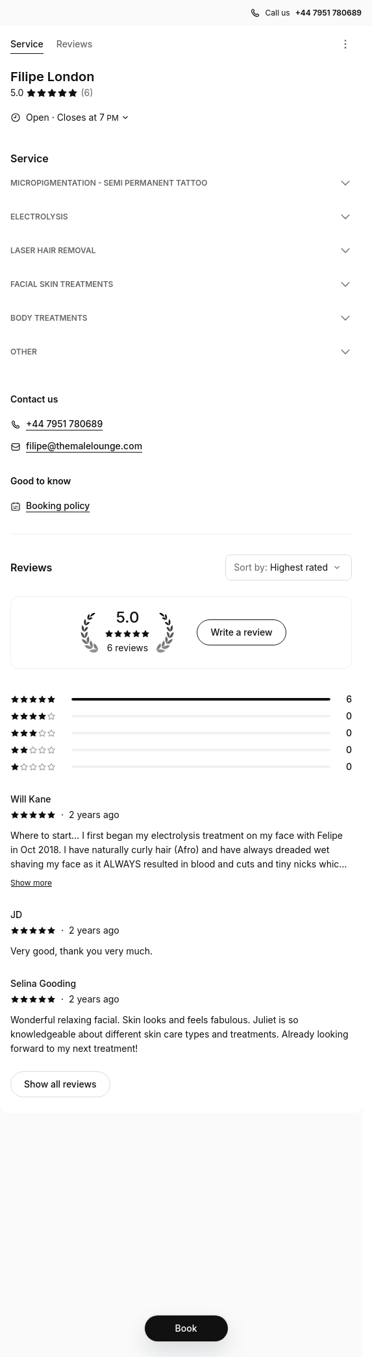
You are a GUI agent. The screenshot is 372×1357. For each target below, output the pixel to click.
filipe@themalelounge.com (84, 445)
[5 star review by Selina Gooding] (181, 1016)
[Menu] (345, 44)
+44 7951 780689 (64, 423)
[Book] (186, 1328)
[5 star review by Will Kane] (181, 841)
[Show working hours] (71, 117)
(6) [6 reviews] (87, 92)
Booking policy (58, 505)
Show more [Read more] (31, 883)
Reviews (74, 43)
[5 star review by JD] (181, 933)
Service (26, 46)
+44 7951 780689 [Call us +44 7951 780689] (328, 13)
